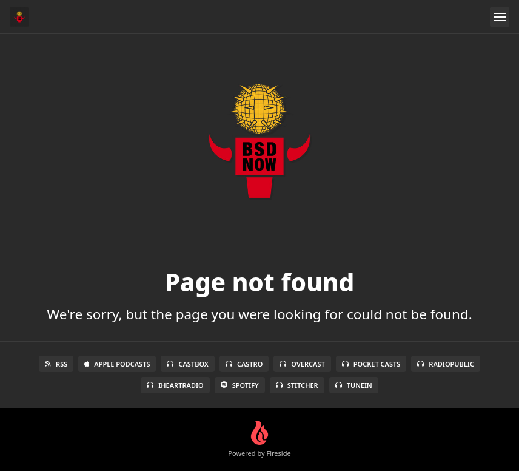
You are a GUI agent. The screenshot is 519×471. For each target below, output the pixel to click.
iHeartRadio (175, 385)
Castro (244, 363)
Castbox (187, 363)
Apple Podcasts (117, 363)
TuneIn (353, 385)
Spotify (240, 385)
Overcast (302, 363)
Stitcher (297, 385)
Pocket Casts (371, 363)
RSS (56, 363)
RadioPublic (445, 363)
